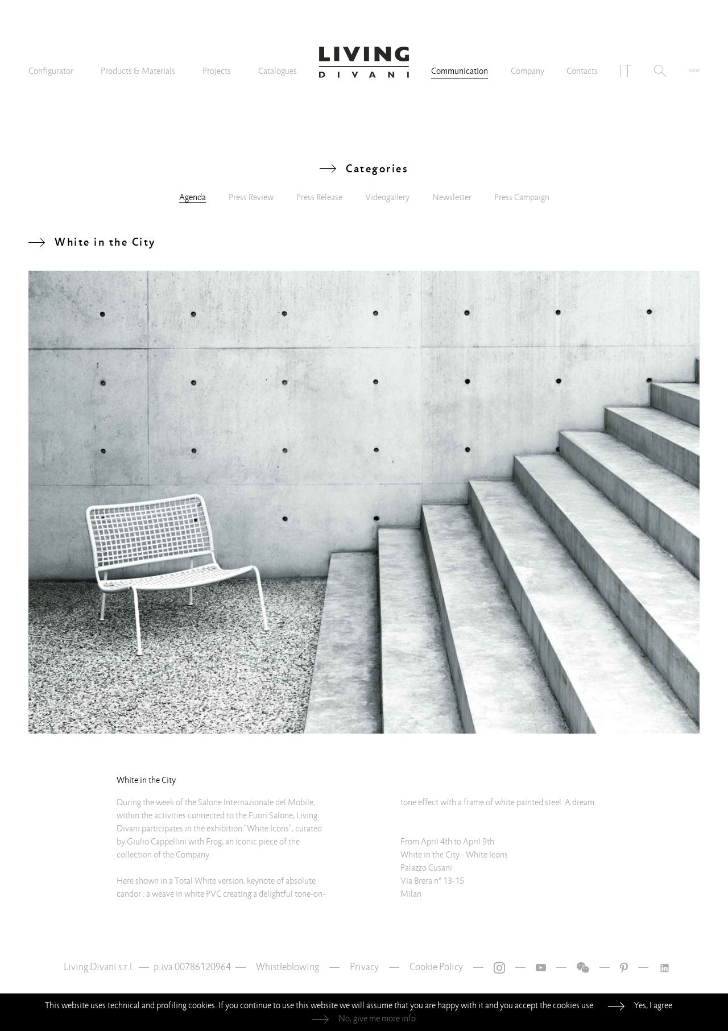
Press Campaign (521, 197)
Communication (459, 71)
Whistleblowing (287, 967)
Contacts (582, 71)
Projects (216, 71)
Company (527, 71)
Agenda (192, 197)
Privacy (364, 967)
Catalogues (277, 71)
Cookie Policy (436, 967)
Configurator (50, 71)
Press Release (319, 197)
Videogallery (387, 197)
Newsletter (451, 197)
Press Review (251, 197)
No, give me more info (377, 1018)
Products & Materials (138, 71)
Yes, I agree (653, 1005)
